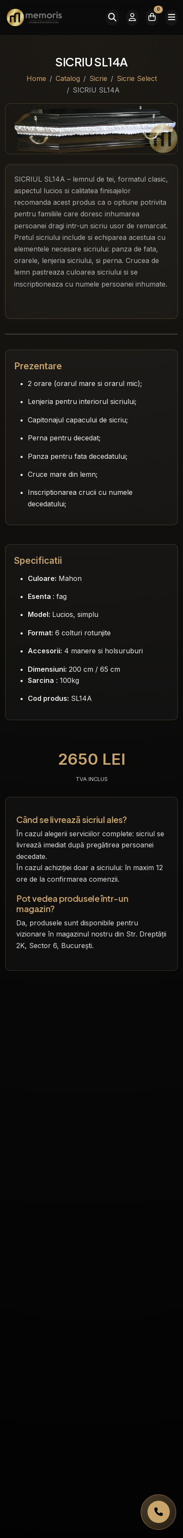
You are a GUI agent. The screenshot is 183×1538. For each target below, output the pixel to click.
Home (36, 78)
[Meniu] (171, 17)
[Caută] (112, 17)
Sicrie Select (137, 78)
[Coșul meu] (151, 17)
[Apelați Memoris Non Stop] (158, 1512)
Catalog (68, 78)
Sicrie (98, 78)
